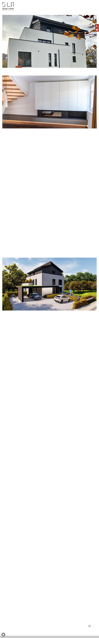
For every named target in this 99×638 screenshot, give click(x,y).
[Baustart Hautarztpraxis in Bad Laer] (49, 380)
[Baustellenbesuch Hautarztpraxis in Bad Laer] (49, 137)
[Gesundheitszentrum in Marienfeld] (49, 198)
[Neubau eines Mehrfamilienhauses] (49, 16)
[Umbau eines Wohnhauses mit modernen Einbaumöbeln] (49, 77)
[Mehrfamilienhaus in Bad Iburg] (49, 259)
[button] (3, 634)
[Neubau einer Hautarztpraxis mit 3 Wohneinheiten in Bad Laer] (49, 501)
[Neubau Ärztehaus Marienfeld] (49, 319)
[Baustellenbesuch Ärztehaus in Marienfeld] (49, 441)
